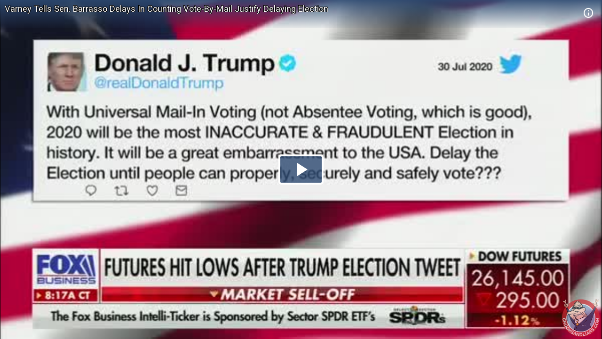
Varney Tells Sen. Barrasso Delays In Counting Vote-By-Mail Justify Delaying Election (166, 9)
